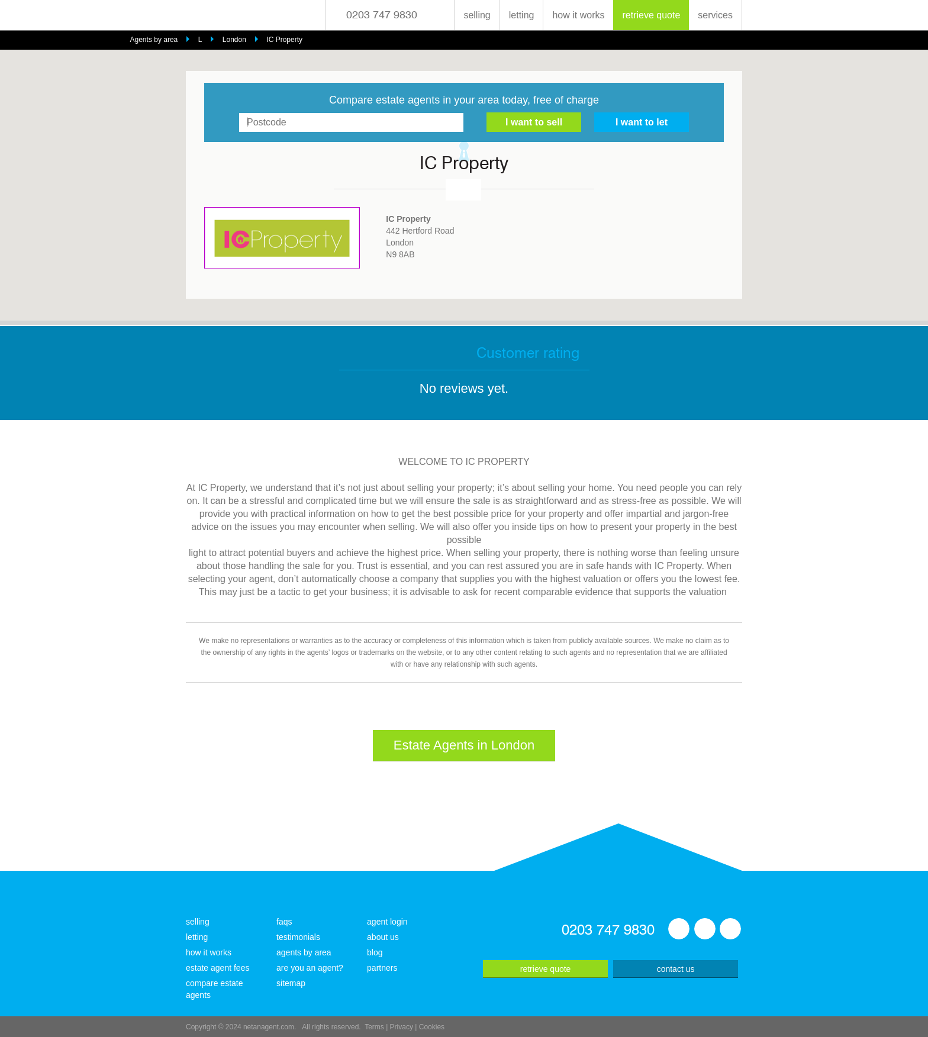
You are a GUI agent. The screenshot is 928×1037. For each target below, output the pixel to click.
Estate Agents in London (464, 745)
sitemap (290, 983)
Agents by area (154, 39)
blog (374, 952)
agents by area (303, 952)
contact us (676, 969)
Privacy (401, 1027)
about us (383, 937)
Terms (374, 1027)
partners (382, 968)
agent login (387, 921)
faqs (284, 921)
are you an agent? (309, 968)
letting (521, 15)
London (234, 39)
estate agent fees (217, 968)
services (715, 15)
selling (476, 15)
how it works (578, 15)
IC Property (284, 39)
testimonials (298, 937)
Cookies (431, 1027)
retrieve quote (651, 15)
